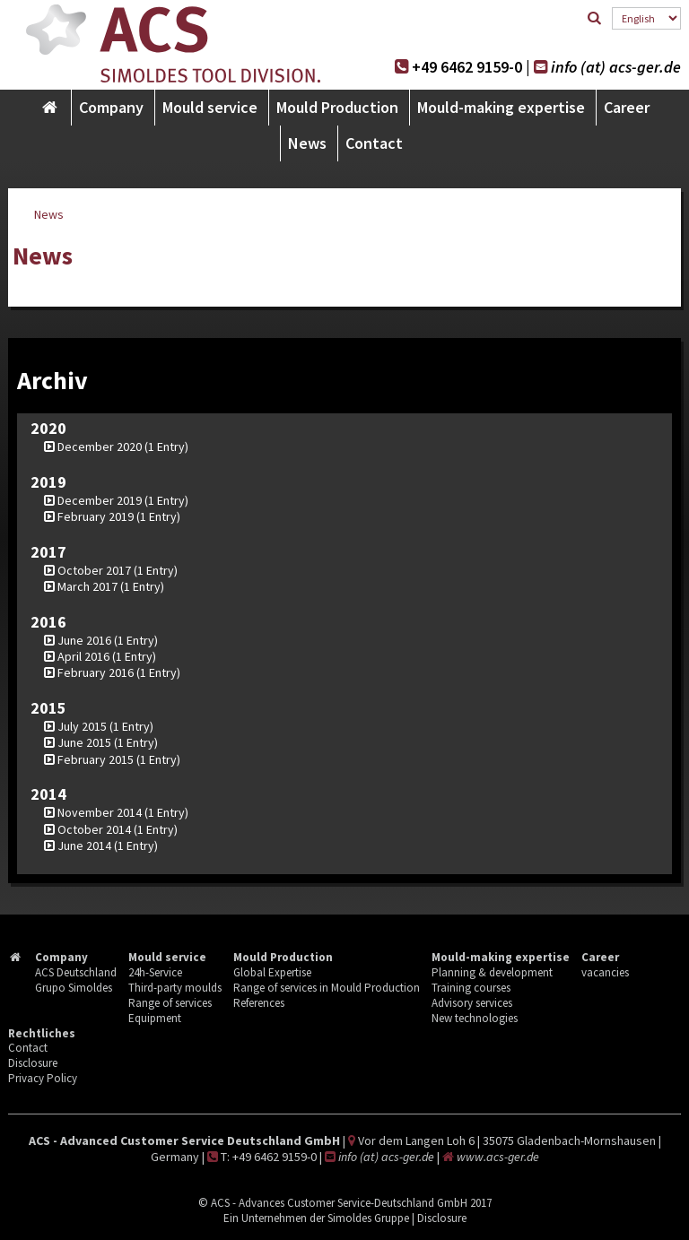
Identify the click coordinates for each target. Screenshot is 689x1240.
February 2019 (95, 516)
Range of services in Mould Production (326, 987)
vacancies (605, 972)
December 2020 (99, 446)
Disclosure (32, 1063)
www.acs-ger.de (498, 1157)
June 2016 (84, 640)
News (307, 143)
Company (111, 107)
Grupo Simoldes (73, 987)
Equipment (154, 1018)
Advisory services (472, 1002)
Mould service (209, 107)
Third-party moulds (175, 987)
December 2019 (99, 500)
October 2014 (94, 829)
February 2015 (95, 759)
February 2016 (95, 672)
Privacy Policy (42, 1078)
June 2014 (84, 845)
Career (627, 107)
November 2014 (99, 812)
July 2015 (82, 726)
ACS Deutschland (76, 972)
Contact (374, 143)
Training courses (471, 987)
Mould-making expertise (501, 107)
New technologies (475, 1018)
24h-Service (155, 972)
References (258, 1002)
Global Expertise (272, 972)
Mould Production (337, 107)
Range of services (170, 1002)
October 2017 (94, 570)
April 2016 (83, 656)
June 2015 (84, 742)
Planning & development (492, 972)
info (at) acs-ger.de (616, 66)
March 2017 (87, 586)
